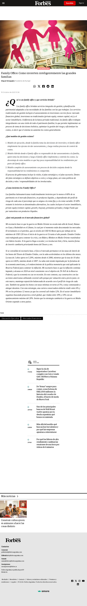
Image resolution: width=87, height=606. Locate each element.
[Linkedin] (78, 584)
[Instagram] (80, 581)
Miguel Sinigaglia (7, 81)
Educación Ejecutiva (10, 318)
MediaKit (5, 579)
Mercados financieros (32, 318)
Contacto (22, 579)
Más (46, 362)
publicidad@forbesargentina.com (11, 552)
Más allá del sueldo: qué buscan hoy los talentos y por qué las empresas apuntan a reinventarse (47, 428)
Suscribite (69, 3)
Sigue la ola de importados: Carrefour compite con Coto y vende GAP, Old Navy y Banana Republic (47, 374)
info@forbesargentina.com (15, 555)
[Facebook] (72, 581)
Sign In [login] (81, 3)
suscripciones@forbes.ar (9, 566)
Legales (13, 582)
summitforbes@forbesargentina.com (12, 561)
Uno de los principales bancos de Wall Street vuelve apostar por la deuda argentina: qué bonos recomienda (46, 412)
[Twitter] (76, 581)
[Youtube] (83, 581)
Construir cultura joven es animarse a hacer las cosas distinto (13, 523)
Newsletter (13, 579)
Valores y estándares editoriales (37, 579)
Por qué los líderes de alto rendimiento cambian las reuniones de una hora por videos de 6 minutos (47, 443)
